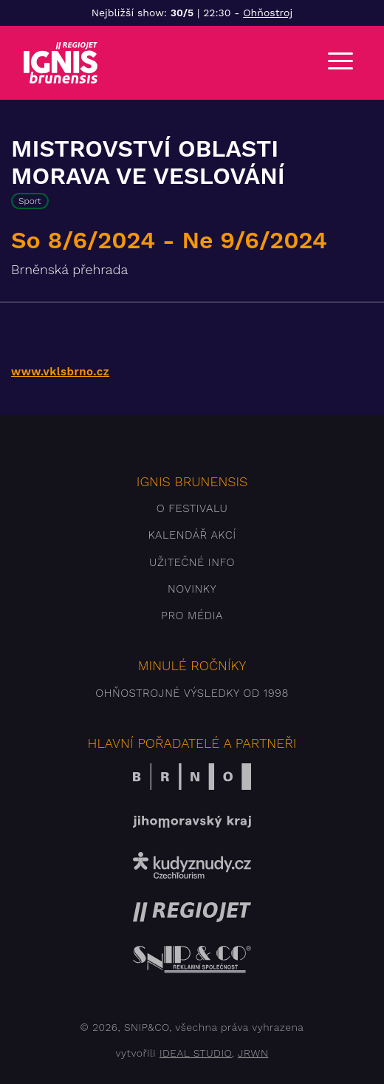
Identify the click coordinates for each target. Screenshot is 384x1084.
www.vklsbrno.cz (60, 371)
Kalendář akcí (192, 535)
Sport (29, 201)
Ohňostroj (267, 12)
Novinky (192, 589)
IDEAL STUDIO (196, 1053)
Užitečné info (192, 562)
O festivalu (192, 508)
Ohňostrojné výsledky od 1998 (192, 693)
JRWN (253, 1053)
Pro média (192, 615)
